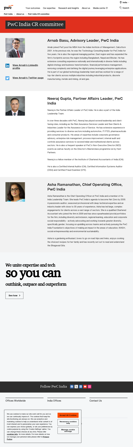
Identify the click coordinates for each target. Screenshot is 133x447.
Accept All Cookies (68, 415)
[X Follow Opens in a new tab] (76, 387)
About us (20, 14)
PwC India (8, 14)
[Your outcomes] (33, 9)
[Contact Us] (108, 400)
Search (125, 8)
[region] (42, 426)
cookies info (12, 434)
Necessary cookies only (68, 422)
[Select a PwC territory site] (124, 2)
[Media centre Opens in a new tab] (100, 9)
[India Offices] (66, 400)
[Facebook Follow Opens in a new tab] (72, 387)
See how (14, 295)
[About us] (86, 9)
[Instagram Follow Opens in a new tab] (89, 387)
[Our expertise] (49, 9)
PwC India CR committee (38, 14)
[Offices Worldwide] (24, 400)
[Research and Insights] (68, 9)
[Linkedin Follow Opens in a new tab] (80, 387)
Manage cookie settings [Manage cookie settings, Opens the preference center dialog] (68, 430)
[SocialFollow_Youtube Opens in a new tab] (85, 387)
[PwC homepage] (8, 6)
